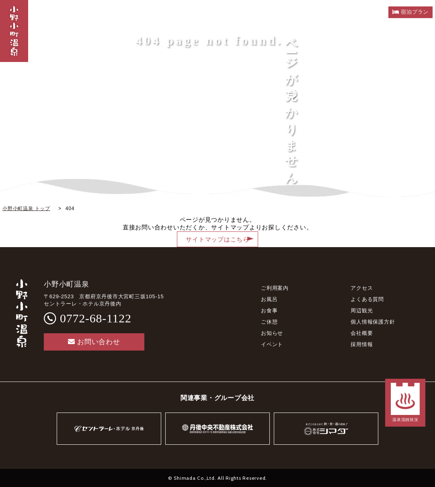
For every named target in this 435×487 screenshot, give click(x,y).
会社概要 (362, 333)
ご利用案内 (275, 288)
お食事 (269, 310)
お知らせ (272, 333)
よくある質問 (367, 299)
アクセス (362, 288)
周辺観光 (362, 310)
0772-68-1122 (95, 318)
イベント (272, 344)
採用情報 (362, 344)
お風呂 (269, 299)
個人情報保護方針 (373, 322)
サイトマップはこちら (217, 239)
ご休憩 (269, 322)
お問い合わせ (94, 342)
